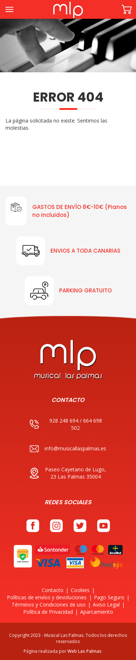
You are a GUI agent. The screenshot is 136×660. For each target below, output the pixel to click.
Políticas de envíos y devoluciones (47, 597)
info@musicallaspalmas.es (68, 448)
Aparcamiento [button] (96, 611)
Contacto (52, 590)
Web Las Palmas (84, 651)
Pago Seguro (109, 597)
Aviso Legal (106, 604)
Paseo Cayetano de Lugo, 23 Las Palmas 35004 (68, 473)
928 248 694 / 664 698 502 (66, 424)
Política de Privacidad (48, 611)
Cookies (80, 590)
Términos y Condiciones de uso (49, 604)
